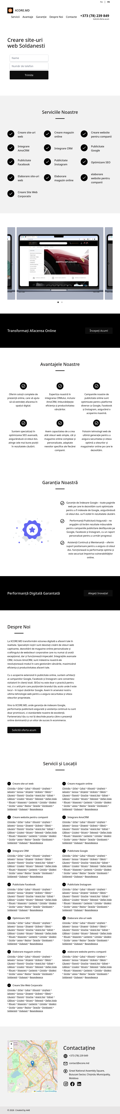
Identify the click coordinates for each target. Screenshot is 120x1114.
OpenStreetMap (51, 1091)
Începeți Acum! (99, 330)
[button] (32, 1063)
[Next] (108, 263)
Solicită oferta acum (24, 730)
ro (108, 1)
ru (101, 1)
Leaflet (37, 1091)
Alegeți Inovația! (98, 593)
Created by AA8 (22, 1110)
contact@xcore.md (79, 1063)
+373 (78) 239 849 (78, 1055)
